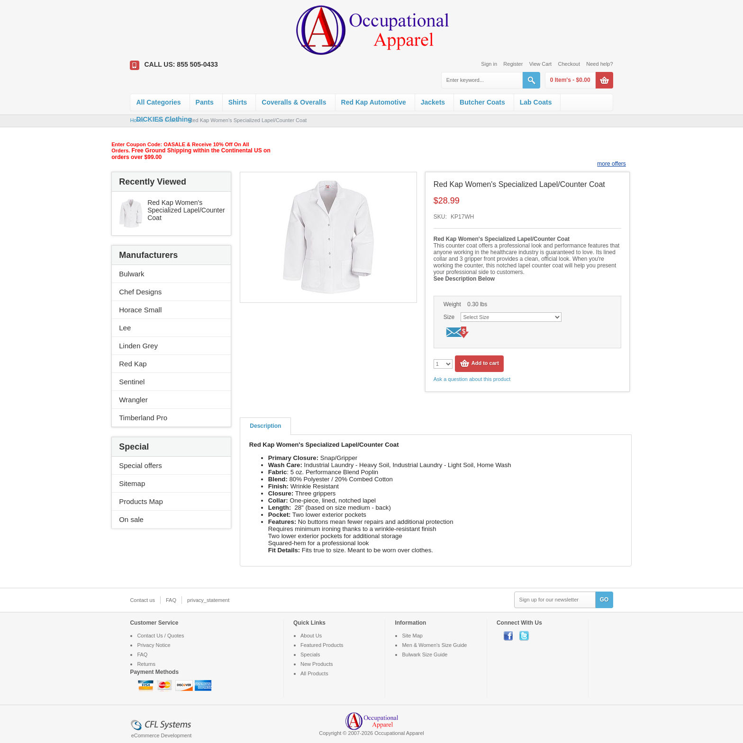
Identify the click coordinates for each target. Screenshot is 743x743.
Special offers (140, 465)
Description (265, 426)
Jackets (433, 102)
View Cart (540, 64)
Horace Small (140, 310)
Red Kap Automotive (373, 102)
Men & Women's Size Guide (434, 645)
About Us (311, 635)
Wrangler (133, 400)
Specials (310, 654)
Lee (125, 328)
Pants (205, 102)
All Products (314, 673)
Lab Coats (536, 102)
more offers (611, 163)
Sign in (489, 64)
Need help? (599, 64)
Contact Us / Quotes (160, 635)
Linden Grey (138, 346)
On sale (131, 519)
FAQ (171, 600)
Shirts (237, 102)
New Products (316, 664)
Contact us (142, 600)
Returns (146, 664)
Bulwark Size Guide (424, 654)
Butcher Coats (482, 102)
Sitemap (132, 483)
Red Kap (132, 364)
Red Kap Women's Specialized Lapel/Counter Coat (186, 210)
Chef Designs (140, 292)
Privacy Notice (153, 645)
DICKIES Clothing (163, 119)
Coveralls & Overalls (294, 102)
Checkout (569, 64)
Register (513, 64)
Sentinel (132, 382)
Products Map (141, 501)
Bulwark (131, 274)
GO (604, 599)
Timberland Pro (143, 418)
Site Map (412, 635)
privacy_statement (208, 600)
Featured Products (322, 645)
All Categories (158, 102)
